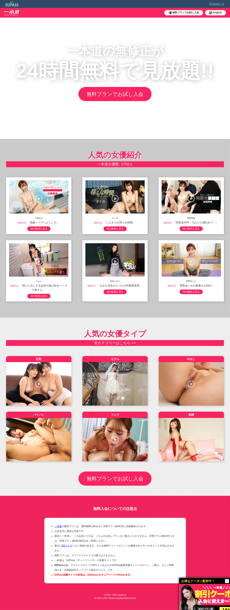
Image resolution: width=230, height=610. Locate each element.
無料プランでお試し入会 (115, 94)
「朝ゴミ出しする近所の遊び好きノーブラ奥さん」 (43, 287)
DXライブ (67, 545)
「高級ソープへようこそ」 (43, 222)
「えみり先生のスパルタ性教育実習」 (119, 285)
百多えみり (115, 281)
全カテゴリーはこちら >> (115, 343)
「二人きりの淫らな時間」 (119, 222)
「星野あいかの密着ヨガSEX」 (195, 285)
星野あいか (191, 281)
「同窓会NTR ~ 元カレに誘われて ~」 (195, 222)
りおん (39, 281)
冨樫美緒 (191, 218)
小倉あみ (39, 218)
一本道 (58, 526)
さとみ (115, 218)
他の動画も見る (38, 228)
